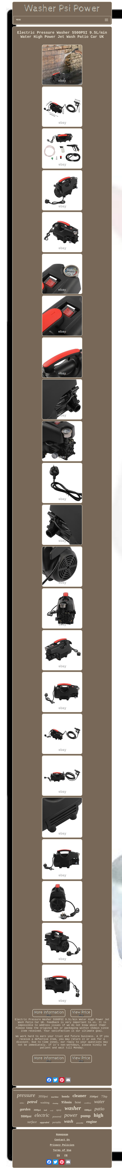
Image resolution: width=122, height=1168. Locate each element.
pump (86, 1116)
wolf (51, 1110)
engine (91, 1122)
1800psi (87, 1110)
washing (44, 1102)
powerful (79, 1123)
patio (99, 1108)
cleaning (55, 1103)
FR (65, 1155)
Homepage (62, 1134)
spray (58, 1110)
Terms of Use (62, 1150)
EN (58, 1155)
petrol (32, 1101)
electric (42, 1115)
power (71, 1115)
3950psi (43, 1096)
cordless (87, 1103)
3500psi (93, 1096)
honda (65, 1096)
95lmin (66, 1102)
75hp (104, 1096)
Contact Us (62, 1139)
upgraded (44, 1122)
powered (56, 1116)
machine (54, 1097)
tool (45, 1110)
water (99, 1101)
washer (73, 1108)
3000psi (37, 1110)
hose (78, 1102)
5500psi (26, 1116)
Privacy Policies (62, 1145)
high (98, 1115)
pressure (26, 1095)
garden (25, 1109)
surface (32, 1122)
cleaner (79, 1095)
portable (56, 1122)
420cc (22, 1103)
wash (68, 1121)
